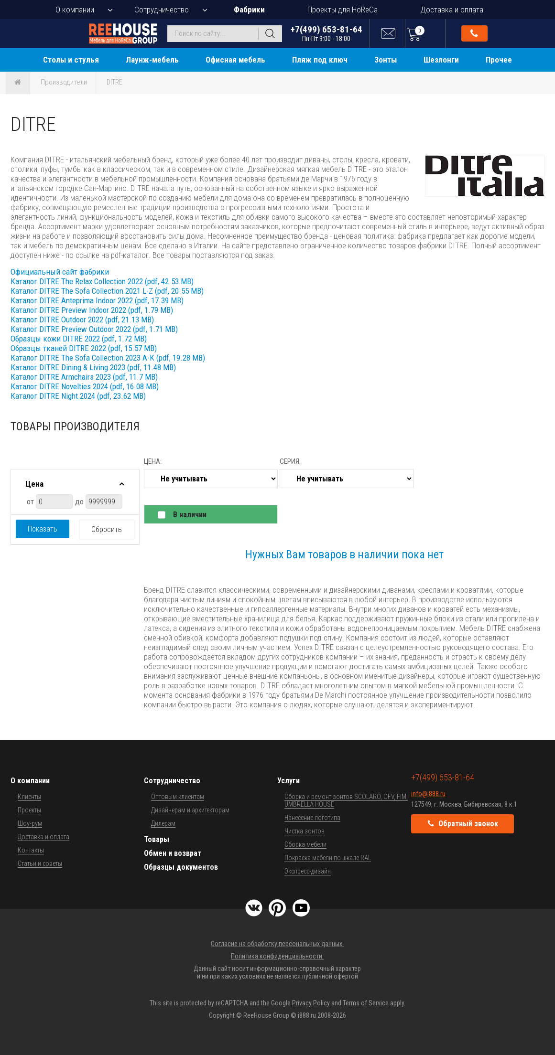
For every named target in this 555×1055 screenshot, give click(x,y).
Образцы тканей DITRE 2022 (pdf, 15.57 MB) (84, 348)
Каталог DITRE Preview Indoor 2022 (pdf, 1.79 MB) (92, 310)
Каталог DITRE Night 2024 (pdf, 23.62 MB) (78, 396)
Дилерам (163, 823)
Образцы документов (181, 867)
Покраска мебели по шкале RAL (327, 858)
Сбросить (106, 529)
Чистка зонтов (304, 831)
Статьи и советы (40, 863)
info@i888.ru (428, 794)
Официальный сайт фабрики (60, 272)
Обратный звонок (474, 33)
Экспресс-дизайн (307, 871)
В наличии (190, 514)
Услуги (288, 780)
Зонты (385, 59)
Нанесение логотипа (312, 817)
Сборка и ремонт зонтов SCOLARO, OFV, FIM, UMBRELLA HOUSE (346, 800)
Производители (64, 82)
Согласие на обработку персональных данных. (277, 944)
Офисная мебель (235, 59)
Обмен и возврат (172, 853)
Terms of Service (366, 1003)
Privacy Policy (311, 1003)
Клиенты (29, 796)
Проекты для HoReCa (342, 9)
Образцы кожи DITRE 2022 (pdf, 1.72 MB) (79, 338)
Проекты (29, 810)
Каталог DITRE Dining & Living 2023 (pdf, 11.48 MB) (93, 367)
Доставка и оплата (451, 9)
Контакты (31, 850)
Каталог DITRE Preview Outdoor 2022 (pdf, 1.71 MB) (94, 329)
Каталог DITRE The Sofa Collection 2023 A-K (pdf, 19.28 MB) (108, 357)
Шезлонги (441, 59)
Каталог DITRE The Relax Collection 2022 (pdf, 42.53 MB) (102, 281)
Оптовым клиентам (177, 796)
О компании (74, 9)
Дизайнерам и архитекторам (190, 810)
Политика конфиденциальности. (277, 956)
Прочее (499, 59)
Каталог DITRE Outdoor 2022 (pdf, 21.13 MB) (82, 319)
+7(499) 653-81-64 (326, 33)
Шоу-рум (30, 823)
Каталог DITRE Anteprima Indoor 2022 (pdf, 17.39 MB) (97, 300)
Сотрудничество (161, 9)
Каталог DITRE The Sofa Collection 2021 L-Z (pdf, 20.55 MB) (107, 291)
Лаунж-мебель (152, 59)
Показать (42, 528)
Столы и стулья (71, 59)
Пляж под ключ (320, 59)
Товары (156, 839)
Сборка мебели (305, 844)
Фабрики (249, 9)
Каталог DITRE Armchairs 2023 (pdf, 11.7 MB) (84, 377)
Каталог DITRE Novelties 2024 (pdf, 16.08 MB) (85, 386)
